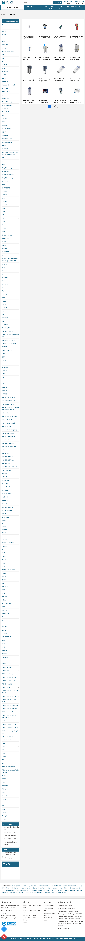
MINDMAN (5, 477)
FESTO (4, 211)
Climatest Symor (7, 142)
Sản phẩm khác (7, 603)
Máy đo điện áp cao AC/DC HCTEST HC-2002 (28, 37)
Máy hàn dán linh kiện (8, 433)
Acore (3, 28)
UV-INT (4, 775)
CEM (3, 122)
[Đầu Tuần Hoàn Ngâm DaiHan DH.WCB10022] (61, 91)
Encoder (4, 195)
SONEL (4, 644)
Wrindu (4, 789)
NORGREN (5, 514)
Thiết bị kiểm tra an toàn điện (10, 696)
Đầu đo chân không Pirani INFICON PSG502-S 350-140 (60, 80)
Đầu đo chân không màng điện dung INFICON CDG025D (44, 80)
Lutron (4, 384)
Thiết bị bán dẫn (6, 667)
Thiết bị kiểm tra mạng (8, 721)
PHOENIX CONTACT (8, 543)
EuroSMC (4, 201)
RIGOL (4, 590)
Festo (24, 886)
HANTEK (4, 248)
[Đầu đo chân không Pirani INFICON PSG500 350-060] (29, 91)
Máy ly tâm (5, 450)
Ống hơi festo (16, 888)
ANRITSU (4, 58)
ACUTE (4, 31)
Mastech (4, 390)
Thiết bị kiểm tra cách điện (10, 705)
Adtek (3, 38)
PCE (3, 536)
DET (3, 161)
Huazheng (5, 277)
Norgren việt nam (70, 890)
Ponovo (4, 563)
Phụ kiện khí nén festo (39, 888)
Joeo (3, 314)
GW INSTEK (5, 238)
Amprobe (4, 48)
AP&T (3, 61)
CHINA (4, 132)
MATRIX (4, 394)
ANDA (3, 55)
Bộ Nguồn (5, 108)
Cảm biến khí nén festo (70, 886)
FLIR (3, 215)
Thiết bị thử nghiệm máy (9, 724)
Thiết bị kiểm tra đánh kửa (9, 708)
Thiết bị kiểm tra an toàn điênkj (9, 701)
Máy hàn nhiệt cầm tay (8, 436)
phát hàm (4, 539)
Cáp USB (4, 118)
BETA (3, 95)
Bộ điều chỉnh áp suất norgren (34, 892)
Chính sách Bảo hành (73, 6)
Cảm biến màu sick (57, 890)
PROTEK (4, 576)
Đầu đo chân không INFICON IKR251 (75, 58)
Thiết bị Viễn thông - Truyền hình (10, 732)
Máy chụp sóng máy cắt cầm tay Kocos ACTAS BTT (10, 408)
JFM (3, 311)
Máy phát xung (6, 463)
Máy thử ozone (6, 470)
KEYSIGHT (5, 324)
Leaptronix (5, 370)
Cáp (3, 115)
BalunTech (5, 81)
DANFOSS (5, 149)
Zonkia (4, 819)
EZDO (3, 208)
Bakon (4, 78)
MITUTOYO (5, 483)
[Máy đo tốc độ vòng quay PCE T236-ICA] (45, 27)
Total (3, 746)
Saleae (4, 600)
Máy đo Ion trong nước (9, 423)
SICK (3, 623)
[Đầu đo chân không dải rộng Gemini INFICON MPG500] (61, 48)
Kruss (3, 364)
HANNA (4, 245)
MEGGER (4, 473)
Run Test (4, 596)
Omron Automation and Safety (9, 525)
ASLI (3, 68)
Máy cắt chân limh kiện (8, 397)
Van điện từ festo (56, 886)
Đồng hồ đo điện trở (8, 174)
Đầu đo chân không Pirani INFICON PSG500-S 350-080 (75, 80)
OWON (4, 533)
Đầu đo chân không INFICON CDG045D (28, 79)
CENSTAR (5, 125)
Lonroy (4, 377)
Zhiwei (4, 812)
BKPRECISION (6, 98)
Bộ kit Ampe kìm (7, 105)
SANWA (4, 610)
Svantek (4, 654)
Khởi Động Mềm (6, 328)
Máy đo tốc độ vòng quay (9, 430)
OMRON (4, 520)
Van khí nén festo (44, 886)
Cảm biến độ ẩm (7, 112)
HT (3, 274)
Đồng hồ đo (5, 171)
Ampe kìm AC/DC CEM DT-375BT (29, 58)
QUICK (4, 580)
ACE (3, 24)
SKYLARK (5, 633)
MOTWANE (5, 490)
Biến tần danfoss (52, 888)
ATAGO (4, 75)
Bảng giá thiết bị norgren (59, 892)
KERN (3, 321)
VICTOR (4, 779)
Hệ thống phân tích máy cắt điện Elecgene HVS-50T (10, 260)
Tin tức (39, 6)
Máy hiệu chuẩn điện (8, 443)
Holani (4, 271)
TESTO (4, 664)
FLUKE (4, 218)
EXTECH (4, 205)
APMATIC (5, 65)
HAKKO (4, 242)
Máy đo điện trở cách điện (9, 416)
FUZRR (4, 228)
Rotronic (4, 593)
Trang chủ (30, 6)
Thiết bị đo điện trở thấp (9, 680)
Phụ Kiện (4, 546)
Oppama (4, 529)
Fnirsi (3, 221)
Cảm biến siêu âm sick (23, 890)
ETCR (3, 198)
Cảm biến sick (10, 890)
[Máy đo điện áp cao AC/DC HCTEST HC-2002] (29, 27)
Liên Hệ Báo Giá (54, 8)
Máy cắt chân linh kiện (8, 401)
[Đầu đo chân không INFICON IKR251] (76, 48)
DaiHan (4, 145)
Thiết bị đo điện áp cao (9, 674)
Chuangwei (5, 135)
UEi (3, 760)
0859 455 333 (79, 2)
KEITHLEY (5, 318)
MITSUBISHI (5, 480)
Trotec (4, 756)
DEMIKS (4, 158)
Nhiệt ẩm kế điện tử (7, 507)
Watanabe (5, 785)
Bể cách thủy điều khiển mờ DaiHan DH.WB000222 (75, 101)
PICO (3, 549)
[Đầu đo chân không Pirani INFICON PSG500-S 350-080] (76, 69)
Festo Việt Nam (16, 886)
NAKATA (4, 504)
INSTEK (4, 304)
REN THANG (5, 586)
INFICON (4, 294)
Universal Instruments (8, 767)
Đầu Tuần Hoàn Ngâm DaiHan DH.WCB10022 (60, 101)
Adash (4, 34)
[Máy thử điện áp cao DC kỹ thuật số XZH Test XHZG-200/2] (45, 91)
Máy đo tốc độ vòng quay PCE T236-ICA (44, 37)
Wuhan (4, 792)
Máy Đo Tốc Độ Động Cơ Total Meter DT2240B (60, 37)
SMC (3, 640)
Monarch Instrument (8, 487)
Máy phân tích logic (7, 457)
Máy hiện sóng (6, 440)
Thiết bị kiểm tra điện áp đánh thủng (9, 716)
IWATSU (4, 308)
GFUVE (4, 232)
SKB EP (4, 630)
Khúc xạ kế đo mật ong (9, 343)
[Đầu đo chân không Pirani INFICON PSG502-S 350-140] (61, 69)
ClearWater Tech (7, 139)
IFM (3, 291)
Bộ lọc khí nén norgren (16, 892)
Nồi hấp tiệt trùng (7, 510)
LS (2, 380)
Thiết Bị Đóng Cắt (7, 684)
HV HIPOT (5, 284)
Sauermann (5, 613)
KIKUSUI (4, 347)
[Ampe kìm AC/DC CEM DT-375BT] (29, 48)
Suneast (4, 650)
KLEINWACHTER (7, 350)
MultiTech (5, 500)
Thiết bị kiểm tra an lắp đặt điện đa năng (10, 692)
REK (3, 583)
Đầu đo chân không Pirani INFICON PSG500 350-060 (28, 101)
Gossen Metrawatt (7, 235)
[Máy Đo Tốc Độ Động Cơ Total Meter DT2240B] (61, 27)
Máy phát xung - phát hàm (9, 467)
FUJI (3, 225)
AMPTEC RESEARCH (8, 51)
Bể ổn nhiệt (5, 88)
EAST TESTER (6, 188)
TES (3, 660)
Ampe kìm (5, 45)
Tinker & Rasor (6, 740)
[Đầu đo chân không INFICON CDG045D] (29, 69)
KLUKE (4, 354)
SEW (3, 620)
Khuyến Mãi (49, 6)
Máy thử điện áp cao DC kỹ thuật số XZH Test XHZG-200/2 (44, 101)
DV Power (5, 181)
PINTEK (4, 560)
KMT (3, 357)
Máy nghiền (5, 453)
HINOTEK (4, 264)
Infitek (3, 298)
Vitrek (3, 782)
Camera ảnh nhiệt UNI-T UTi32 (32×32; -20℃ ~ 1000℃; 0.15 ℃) (76, 37)
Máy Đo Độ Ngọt (7, 420)
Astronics (5, 71)
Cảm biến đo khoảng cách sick (40, 890)
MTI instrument (6, 493)
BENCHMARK (6, 92)
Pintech (4, 556)
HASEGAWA (5, 252)
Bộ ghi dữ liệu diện (7, 102)
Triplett (4, 753)
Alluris (3, 41)
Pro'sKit (4, 566)
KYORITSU (5, 367)
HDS (3, 255)
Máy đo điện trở (6, 413)
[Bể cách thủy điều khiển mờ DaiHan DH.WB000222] (76, 91)
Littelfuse (4, 374)
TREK (3, 750)
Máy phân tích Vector (8, 460)
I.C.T (3, 287)
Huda (3, 281)
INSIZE (4, 301)
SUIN (3, 647)
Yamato (4, 799)
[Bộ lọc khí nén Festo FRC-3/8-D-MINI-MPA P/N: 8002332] (45, 48)
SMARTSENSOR (6, 637)
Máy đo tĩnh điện (7, 426)
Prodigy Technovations (8, 570)
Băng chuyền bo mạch (8, 85)
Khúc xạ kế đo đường (8, 340)
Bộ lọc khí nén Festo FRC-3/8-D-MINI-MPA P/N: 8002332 (45, 58)
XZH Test (4, 796)
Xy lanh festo (32, 886)
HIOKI (3, 267)
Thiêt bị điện (5, 670)
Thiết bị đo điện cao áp (9, 677)
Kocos (4, 360)
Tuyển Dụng (59, 6)
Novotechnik (5, 517)
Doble (3, 164)
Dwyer (3, 184)
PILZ (3, 553)
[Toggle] (18, 218)
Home (3, 14)
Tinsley (4, 743)
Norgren (47, 892)
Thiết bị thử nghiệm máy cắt (10, 727)
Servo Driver (5, 617)
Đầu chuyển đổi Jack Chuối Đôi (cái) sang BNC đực (10, 153)
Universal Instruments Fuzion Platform (10, 771)
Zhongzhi (4, 816)
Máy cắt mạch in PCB (8, 404)
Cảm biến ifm (63, 888)
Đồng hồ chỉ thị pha (8, 168)
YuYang (4, 806)
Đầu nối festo (26, 888)
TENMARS (5, 657)
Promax (4, 573)
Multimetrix (5, 497)
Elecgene (4, 191)
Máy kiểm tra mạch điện (9, 446)
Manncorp (5, 387)
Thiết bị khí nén (6, 687)
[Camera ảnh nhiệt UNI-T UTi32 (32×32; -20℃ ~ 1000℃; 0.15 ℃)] (76, 27)
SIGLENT (4, 627)
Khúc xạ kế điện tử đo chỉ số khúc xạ (10, 336)
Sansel (4, 607)
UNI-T (3, 763)
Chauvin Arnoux (6, 129)
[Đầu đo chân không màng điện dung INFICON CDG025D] (45, 69)
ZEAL (3, 809)
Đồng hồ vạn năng (7, 178)
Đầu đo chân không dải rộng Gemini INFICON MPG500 (60, 58)
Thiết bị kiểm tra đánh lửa (9, 712)
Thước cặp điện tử (7, 736)
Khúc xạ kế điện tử (7, 331)
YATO (3, 802)
